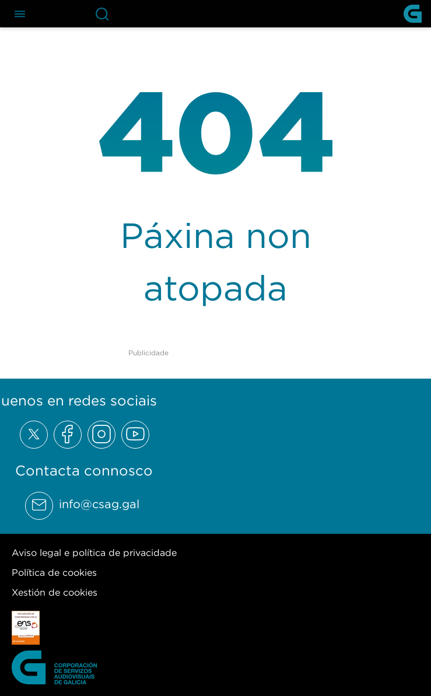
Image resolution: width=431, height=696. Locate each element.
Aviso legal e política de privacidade (94, 552)
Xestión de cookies (54, 592)
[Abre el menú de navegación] (19, 14)
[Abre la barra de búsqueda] (102, 14)
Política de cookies (54, 572)
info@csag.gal (99, 504)
